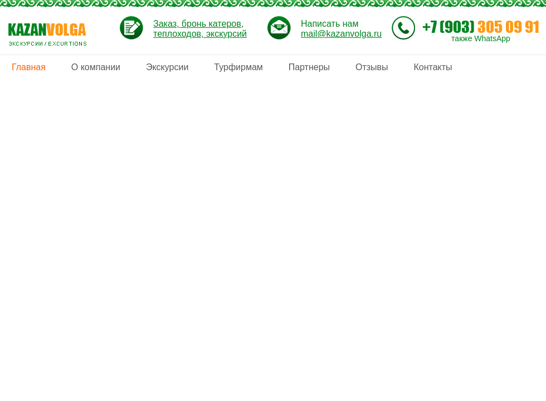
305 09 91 (480, 26)
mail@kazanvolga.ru (341, 33)
